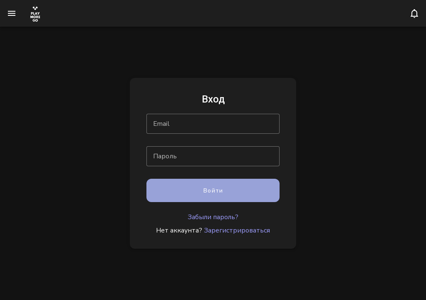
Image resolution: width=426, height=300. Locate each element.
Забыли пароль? (213, 217)
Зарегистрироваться (237, 230)
